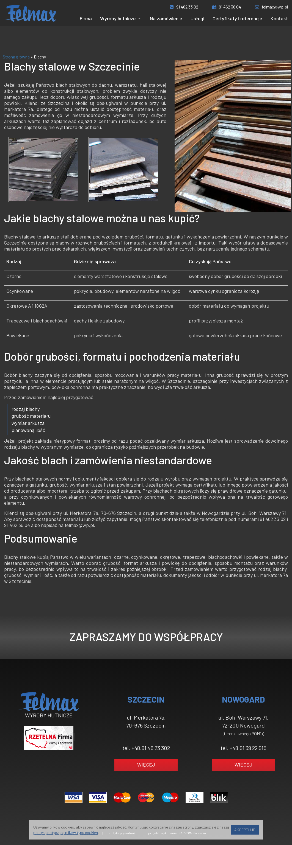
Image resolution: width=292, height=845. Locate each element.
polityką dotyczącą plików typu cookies (65, 832)
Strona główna (16, 56)
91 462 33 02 (184, 6)
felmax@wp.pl (271, 6)
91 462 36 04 (226, 6)
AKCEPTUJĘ (244, 829)
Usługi (197, 18)
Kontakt (279, 18)
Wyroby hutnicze (118, 18)
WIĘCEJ (146, 765)
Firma (86, 18)
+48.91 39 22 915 (248, 748)
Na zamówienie (166, 18)
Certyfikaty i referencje (237, 18)
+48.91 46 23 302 (150, 748)
